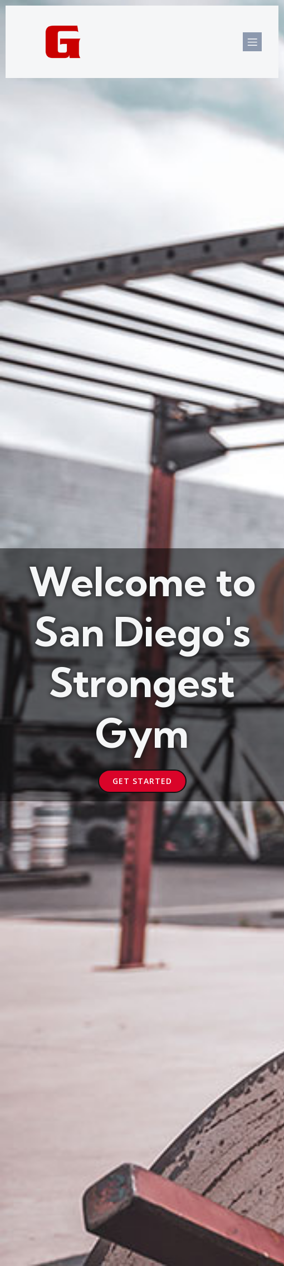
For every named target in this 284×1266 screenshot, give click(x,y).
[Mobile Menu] (252, 41)
